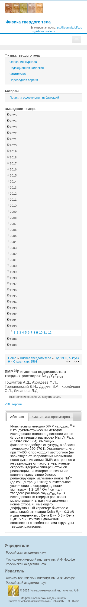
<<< (68, 361)
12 (50, 332)
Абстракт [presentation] (17, 417)
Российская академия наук (26, 552)
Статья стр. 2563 (25, 361)
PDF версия (13, 404)
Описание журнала (23, 62)
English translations (43, 31)
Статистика (18, 74)
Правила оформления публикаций (34, 97)
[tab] (17, 417)
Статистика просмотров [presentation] (51, 417)
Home (12, 358)
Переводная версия (24, 80)
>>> (76, 361)
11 (45, 332)
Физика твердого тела (28, 22)
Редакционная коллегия (27, 68)
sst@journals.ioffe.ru (69, 27)
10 (40, 332)
